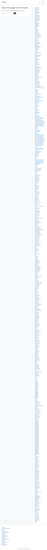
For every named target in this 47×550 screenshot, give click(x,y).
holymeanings (37, 411)
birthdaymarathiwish (38, 371)
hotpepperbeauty (4, 535)
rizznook (36, 480)
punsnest (36, 511)
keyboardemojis (37, 9)
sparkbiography (37, 335)
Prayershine (37, 156)
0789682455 (37, 445)
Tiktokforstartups (37, 112)
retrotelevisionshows (38, 145)
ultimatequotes (37, 270)
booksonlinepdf (37, 241)
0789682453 (37, 443)
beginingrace (37, 333)
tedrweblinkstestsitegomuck (39, 118)
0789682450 (37, 440)
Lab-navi (36, 110)
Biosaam (36, 311)
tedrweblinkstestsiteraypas (39, 143)
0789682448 (37, 438)
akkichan (36, 209)
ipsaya (36, 329)
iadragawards (37, 292)
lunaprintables (37, 412)
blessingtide (37, 422)
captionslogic (37, 277)
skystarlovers (37, 498)
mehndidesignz (37, 208)
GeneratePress (27, 548)
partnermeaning (37, 340)
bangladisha (37, 33)
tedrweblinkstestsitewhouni (39, 125)
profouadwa (37, 60)
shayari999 (36, 30)
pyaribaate (36, 401)
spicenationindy (37, 116)
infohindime (37, 280)
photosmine (37, 63)
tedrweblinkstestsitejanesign (39, 122)
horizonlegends (37, 285)
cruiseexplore (37, 188)
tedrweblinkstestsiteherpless (39, 138)
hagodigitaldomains (38, 151)
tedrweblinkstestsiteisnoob (39, 161)
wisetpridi (36, 201)
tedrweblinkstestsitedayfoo (39, 160)
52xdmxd (36, 219)
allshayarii (36, 44)
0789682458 (37, 448)
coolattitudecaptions (38, 36)
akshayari (36, 465)
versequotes (37, 196)
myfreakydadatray (38, 152)
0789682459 (37, 449)
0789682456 (37, 446)
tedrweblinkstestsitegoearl (39, 124)
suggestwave (37, 495)
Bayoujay (36, 107)
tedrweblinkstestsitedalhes (39, 159)
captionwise (37, 273)
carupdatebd (37, 45)
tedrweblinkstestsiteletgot (39, 141)
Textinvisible (37, 351)
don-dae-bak (37, 68)
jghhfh (36, 399)
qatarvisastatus (37, 238)
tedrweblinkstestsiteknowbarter (40, 140)
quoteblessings (37, 299)
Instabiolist (36, 321)
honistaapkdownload (38, 67)
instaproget (36, 240)
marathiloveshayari (38, 226)
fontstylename (37, 369)
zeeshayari (36, 462)
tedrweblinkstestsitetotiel (39, 149)
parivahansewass (37, 15)
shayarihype (37, 318)
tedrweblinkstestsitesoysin (39, 162)
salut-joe (3, 530)
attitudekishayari (37, 487)
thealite (36, 61)
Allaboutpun (37, 154)
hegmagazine (37, 484)
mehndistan (37, 478)
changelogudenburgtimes (39, 134)
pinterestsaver (37, 19)
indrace (36, 158)
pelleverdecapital (4, 531)
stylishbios (36, 345)
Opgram (36, 306)
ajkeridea (36, 360)
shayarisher (36, 354)
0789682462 (37, 453)
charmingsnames (37, 460)
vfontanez (36, 104)
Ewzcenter (36, 106)
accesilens (36, 150)
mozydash (36, 31)
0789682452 (37, 442)
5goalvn (3, 529)
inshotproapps (37, 69)
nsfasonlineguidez (38, 268)
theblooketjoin (37, 235)
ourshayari (36, 400)
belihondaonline (37, 211)
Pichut (36, 455)
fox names (36, 189)
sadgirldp (36, 56)
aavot (35, 370)
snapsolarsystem (37, 269)
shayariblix (36, 8)
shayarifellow (37, 358)
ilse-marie (36, 126)
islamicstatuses (37, 43)
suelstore (36, 171)
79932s (36, 114)
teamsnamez (37, 331)
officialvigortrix (37, 99)
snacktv (36, 291)
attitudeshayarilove (38, 283)
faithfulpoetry (37, 365)
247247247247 (37, 454)
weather (36, 74)
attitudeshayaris (37, 233)
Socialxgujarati (37, 350)
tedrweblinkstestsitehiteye (39, 139)
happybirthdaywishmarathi (39, 229)
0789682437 (37, 427)
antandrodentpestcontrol (6, 528)
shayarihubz (37, 501)
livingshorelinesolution (5, 538)
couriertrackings (37, 42)
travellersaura (37, 476)
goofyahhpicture (37, 59)
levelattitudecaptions (38, 77)
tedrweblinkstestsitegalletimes (40, 121)
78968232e (36, 390)
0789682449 (37, 439)
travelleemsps (37, 485)
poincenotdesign (4, 536)
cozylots (36, 207)
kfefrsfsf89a (36, 385)
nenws (36, 252)
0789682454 (37, 444)
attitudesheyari (37, 473)
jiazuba (36, 166)
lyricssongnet (37, 464)
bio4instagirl (37, 366)
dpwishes (36, 355)
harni (35, 255)
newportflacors (4, 539)
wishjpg (36, 50)
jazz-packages (37, 72)
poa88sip (36, 91)
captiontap (36, 514)
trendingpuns (37, 515)
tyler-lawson (4, 533)
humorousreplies (37, 130)
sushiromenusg (37, 18)
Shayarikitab (37, 300)
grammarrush (37, 339)
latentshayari (37, 220)
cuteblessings (37, 301)
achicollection (37, 463)
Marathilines (37, 155)
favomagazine (37, 483)
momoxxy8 (3, 545)
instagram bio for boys (38, 276)
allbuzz (36, 184)
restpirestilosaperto (38, 34)
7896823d (36, 389)
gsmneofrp (36, 73)
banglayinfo (37, 24)
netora (36, 246)
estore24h (36, 133)
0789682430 (37, 430)
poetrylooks (36, 470)
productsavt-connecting (38, 100)
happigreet (36, 78)
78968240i (36, 394)
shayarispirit (37, 62)
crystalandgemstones (5, 532)
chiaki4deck (36, 477)
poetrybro (36, 334)
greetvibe (36, 347)
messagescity (37, 419)
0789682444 (37, 435)
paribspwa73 (37, 98)
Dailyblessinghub (37, 303)
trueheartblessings (38, 497)
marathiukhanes (37, 346)
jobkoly (36, 274)
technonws (36, 258)
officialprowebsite (37, 96)
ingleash (36, 194)
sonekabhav (37, 25)
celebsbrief (36, 197)
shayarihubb (37, 375)
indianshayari (37, 324)
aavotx (36, 53)
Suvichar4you (37, 472)
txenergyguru (37, 213)
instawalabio (37, 364)
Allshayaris (36, 314)
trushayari (36, 341)
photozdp (36, 362)
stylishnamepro (37, 81)
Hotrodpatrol (37, 113)
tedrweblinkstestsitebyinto (39, 117)
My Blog (4, 2)
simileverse (36, 474)
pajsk (35, 190)
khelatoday (36, 29)
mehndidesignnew (38, 298)
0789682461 (37, 452)
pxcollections (37, 281)
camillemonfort (37, 16)
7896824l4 (36, 398)
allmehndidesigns (37, 232)
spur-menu (36, 10)
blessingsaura (37, 506)
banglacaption (37, 32)
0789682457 (37, 447)
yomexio (36, 353)
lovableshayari (37, 409)
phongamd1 (37, 198)
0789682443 (37, 434)
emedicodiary (37, 263)
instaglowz (36, 500)
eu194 (36, 173)
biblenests (36, 494)
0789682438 (37, 428)
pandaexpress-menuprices (39, 405)
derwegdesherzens (38, 102)
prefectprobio (37, 178)
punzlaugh (36, 512)
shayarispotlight (37, 481)
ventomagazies (37, 295)
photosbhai (36, 260)
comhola (3, 527)
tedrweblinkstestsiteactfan (39, 120)
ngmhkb (36, 386)
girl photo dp (37, 250)
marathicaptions (37, 368)
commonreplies (37, 131)
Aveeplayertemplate (38, 222)
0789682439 (37, 429)
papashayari (37, 79)
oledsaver (36, 407)
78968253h (36, 393)
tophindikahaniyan (38, 261)
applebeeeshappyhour (38, 54)
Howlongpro (37, 223)
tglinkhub (36, 27)
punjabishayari (37, 230)
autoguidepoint (37, 513)
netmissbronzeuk (37, 202)
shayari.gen (36, 20)
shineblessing (37, 181)
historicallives (37, 296)
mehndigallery (37, 12)
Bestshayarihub (37, 309)
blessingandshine (37, 502)
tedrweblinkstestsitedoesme (39, 148)
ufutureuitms (37, 475)
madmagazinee (37, 466)
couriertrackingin (37, 404)
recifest (36, 65)
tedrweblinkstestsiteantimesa (39, 135)
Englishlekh (36, 312)
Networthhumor (37, 179)
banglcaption (37, 356)
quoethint (36, 383)
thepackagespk (37, 66)
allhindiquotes (37, 231)
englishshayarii (37, 408)
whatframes (37, 288)
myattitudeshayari (38, 402)
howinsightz (37, 482)
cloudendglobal (37, 163)
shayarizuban (37, 40)
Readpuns (36, 224)
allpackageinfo (37, 239)
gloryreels (36, 187)
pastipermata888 (37, 175)
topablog (36, 257)
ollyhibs (36, 203)
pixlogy (36, 225)
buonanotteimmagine (38, 282)
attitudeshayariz (37, 357)
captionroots (37, 456)
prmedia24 (36, 256)
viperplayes (36, 338)
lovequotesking (37, 266)
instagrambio (37, 177)
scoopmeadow (37, 496)
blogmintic (36, 377)
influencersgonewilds (38, 304)
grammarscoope (37, 416)
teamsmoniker (37, 192)
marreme (36, 205)
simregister (36, 275)
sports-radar (37, 244)
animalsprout (37, 315)
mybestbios (36, 461)
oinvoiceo (3, 540)
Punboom (36, 420)
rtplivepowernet (37, 210)
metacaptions (37, 505)
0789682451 (37, 441)
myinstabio (36, 264)
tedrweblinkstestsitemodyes (39, 142)
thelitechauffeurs (37, 359)
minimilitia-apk (37, 47)
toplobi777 (36, 90)
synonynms (36, 491)
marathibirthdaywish (38, 310)
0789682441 (37, 431)
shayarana (36, 80)
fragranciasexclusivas (38, 85)
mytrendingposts (37, 82)
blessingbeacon (37, 417)
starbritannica (37, 286)
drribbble (36, 103)
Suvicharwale (37, 305)
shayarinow (36, 176)
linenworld (36, 287)
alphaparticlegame (38, 245)
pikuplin (36, 489)
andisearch (36, 13)
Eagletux (36, 108)
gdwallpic (36, 493)
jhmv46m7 (36, 388)
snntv (35, 376)
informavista (37, 320)
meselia (36, 95)
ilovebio (36, 381)
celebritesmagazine (38, 330)
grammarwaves (37, 193)
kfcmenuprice (37, 17)
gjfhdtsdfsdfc (37, 387)
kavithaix (36, 349)
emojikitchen (37, 49)
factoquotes (37, 348)
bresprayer (36, 327)
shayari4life (36, 227)
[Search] (15, 13)
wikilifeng (36, 41)
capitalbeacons (37, 471)
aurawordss (36, 499)
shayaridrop (37, 458)
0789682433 (37, 423)
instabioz (36, 185)
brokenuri (3, 537)
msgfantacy (36, 352)
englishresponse (37, 488)
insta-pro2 (36, 372)
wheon (36, 363)
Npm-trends (37, 115)
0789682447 (37, 437)
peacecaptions (37, 64)
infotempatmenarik (38, 52)
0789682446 (37, 436)
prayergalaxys (37, 510)
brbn (35, 28)
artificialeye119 (37, 84)
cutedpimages (37, 11)
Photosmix (36, 297)
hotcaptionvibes (37, 332)
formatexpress (37, 237)
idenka (36, 247)
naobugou (36, 132)
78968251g (36, 392)
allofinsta (36, 51)
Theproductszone (37, 267)
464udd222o (37, 384)
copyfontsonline (37, 509)
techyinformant (37, 70)
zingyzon (36, 459)
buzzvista (36, 328)
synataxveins (37, 316)
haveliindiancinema (38, 119)
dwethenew (36, 101)
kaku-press (36, 14)
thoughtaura (37, 403)
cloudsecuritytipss (38, 413)
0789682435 (37, 425)
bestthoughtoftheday (38, 234)
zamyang (3, 534)
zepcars (36, 293)
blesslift (36, 322)
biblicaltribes (37, 127)
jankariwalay (37, 284)
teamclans (36, 242)
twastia (36, 279)
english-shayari (37, 23)
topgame (36, 248)
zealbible (36, 336)
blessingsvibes (37, 83)
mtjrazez (36, 167)
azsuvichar (36, 265)
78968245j (36, 395)
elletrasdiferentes (37, 323)
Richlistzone (37, 180)
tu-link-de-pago (37, 199)
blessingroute (37, 326)
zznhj (35, 172)
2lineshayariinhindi (38, 492)
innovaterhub (37, 191)
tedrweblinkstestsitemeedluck (40, 123)
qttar (35, 157)
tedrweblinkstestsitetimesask (39, 144)
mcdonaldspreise (37, 55)
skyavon (36, 507)
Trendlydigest (37, 109)
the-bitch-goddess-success (39, 206)
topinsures (36, 38)
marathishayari (37, 508)
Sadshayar (36, 302)
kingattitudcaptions (38, 46)
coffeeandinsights (37, 86)
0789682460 (37, 451)
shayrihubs (36, 7)
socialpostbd (37, 37)
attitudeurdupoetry (38, 228)
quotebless (36, 382)
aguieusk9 (36, 89)
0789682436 (37, 426)
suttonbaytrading (4, 544)
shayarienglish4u (37, 243)
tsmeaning (36, 490)
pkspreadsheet (37, 215)
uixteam (36, 216)
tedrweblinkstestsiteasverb (39, 136)
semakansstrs (37, 516)
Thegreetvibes (37, 313)
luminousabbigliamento (39, 97)
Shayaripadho (37, 221)
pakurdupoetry (37, 262)
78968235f (36, 391)
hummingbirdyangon (38, 168)
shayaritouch (37, 406)
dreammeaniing (37, 519)
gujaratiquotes (37, 367)
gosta (35, 251)
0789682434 (37, 424)
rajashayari (36, 48)
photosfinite (37, 26)
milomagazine (37, 337)
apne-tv (36, 380)
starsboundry (37, 294)
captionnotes (37, 153)
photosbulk (36, 249)
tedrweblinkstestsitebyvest (39, 137)
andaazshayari (37, 186)
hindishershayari (37, 35)
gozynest (36, 319)
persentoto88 (37, 212)
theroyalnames (37, 317)
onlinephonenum (4, 542)
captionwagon (37, 195)
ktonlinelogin (37, 76)
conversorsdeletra (38, 410)
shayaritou (36, 278)
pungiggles (36, 457)
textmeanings (37, 421)
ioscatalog (36, 174)
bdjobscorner (37, 214)
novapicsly (36, 418)
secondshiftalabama (38, 94)
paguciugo (3, 543)
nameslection (37, 105)
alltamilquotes (37, 479)
